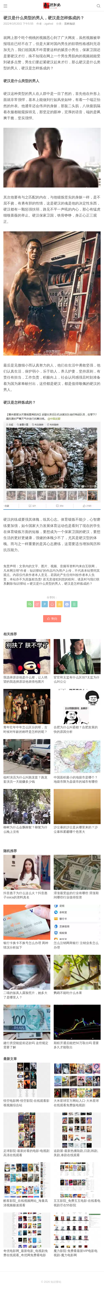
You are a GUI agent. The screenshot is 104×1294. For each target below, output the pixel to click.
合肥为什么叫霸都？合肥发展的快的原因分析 (77, 711)
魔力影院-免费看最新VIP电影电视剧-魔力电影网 (77, 1235)
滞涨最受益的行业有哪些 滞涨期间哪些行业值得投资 (77, 877)
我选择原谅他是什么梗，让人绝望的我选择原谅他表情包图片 (26, 661)
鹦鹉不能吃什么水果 (77, 975)
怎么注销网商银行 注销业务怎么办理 (77, 927)
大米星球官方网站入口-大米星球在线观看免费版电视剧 (77, 1085)
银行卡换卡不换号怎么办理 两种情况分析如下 (26, 927)
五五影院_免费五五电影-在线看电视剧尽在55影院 (77, 1184)
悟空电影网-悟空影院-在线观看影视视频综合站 (26, 1085)
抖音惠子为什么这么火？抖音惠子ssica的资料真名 (26, 877)
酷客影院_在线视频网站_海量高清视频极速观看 (26, 1184)
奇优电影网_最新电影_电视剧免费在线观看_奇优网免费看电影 (26, 1235)
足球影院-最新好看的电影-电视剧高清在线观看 (26, 1135)
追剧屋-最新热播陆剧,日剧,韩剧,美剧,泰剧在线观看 (77, 1135)
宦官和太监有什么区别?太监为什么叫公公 (77, 661)
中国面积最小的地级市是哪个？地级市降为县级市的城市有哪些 (77, 761)
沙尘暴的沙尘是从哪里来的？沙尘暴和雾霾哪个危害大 (77, 811)
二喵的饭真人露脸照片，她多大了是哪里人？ (26, 977)
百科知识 (69, 23)
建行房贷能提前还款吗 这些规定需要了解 (26, 1027)
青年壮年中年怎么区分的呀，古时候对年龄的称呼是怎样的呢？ (26, 711)
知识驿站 (20, 583)
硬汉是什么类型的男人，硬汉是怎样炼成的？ (61, 583)
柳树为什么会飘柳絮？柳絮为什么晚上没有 (26, 811)
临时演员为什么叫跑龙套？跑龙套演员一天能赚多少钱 (26, 761)
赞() (52, 618)
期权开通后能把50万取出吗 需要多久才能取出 (77, 1027)
